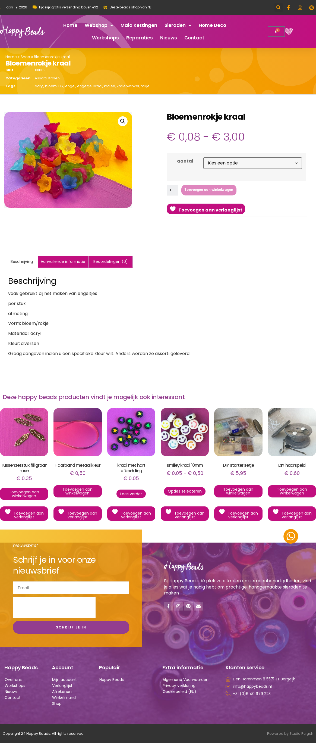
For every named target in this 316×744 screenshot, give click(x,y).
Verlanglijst (62, 686)
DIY (61, 86)
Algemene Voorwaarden (185, 680)
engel (70, 86)
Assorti (41, 78)
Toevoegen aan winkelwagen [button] (24, 494)
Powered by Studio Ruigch (290, 734)
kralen (109, 86)
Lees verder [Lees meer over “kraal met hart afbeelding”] (131, 494)
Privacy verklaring (179, 686)
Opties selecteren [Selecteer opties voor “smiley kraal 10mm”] (185, 492)
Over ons (13, 680)
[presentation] (54, 608)
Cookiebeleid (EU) (179, 692)
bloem (51, 86)
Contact (194, 38)
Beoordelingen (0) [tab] (110, 262)
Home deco (212, 25)
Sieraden (178, 25)
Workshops (105, 38)
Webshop (99, 25)
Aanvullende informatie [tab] (63, 262)
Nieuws (168, 38)
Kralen (54, 78)
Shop (25, 57)
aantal (185, 161)
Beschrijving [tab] (22, 262)
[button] (278, 7)
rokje (145, 86)
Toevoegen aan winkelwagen (214, 190)
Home (70, 25)
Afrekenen (62, 692)
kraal (97, 86)
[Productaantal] (173, 190)
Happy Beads (111, 680)
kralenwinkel (128, 86)
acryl (39, 86)
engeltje (84, 86)
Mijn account (64, 680)
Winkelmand (64, 698)
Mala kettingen (139, 25)
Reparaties (139, 38)
